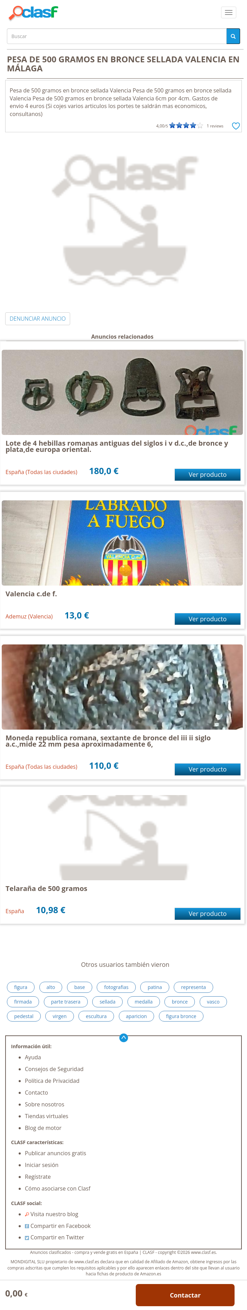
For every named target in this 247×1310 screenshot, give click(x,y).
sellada (107, 1001)
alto (51, 987)
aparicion (136, 1016)
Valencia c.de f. (31, 593)
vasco (213, 1001)
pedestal (24, 1016)
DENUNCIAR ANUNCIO (38, 318)
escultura (96, 1016)
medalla (144, 1001)
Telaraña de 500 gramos (46, 888)
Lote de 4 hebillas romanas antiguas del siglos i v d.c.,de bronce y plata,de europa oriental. (117, 446)
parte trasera (65, 1001)
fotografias (116, 987)
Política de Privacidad (52, 1081)
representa (193, 987)
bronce (180, 1001)
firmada (23, 1001)
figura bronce (181, 1016)
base (79, 987)
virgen (59, 1016)
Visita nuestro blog (51, 1214)
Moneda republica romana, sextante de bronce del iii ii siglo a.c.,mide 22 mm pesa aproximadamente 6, (108, 741)
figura (20, 987)
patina (155, 987)
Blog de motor (43, 1128)
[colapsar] (228, 12)
